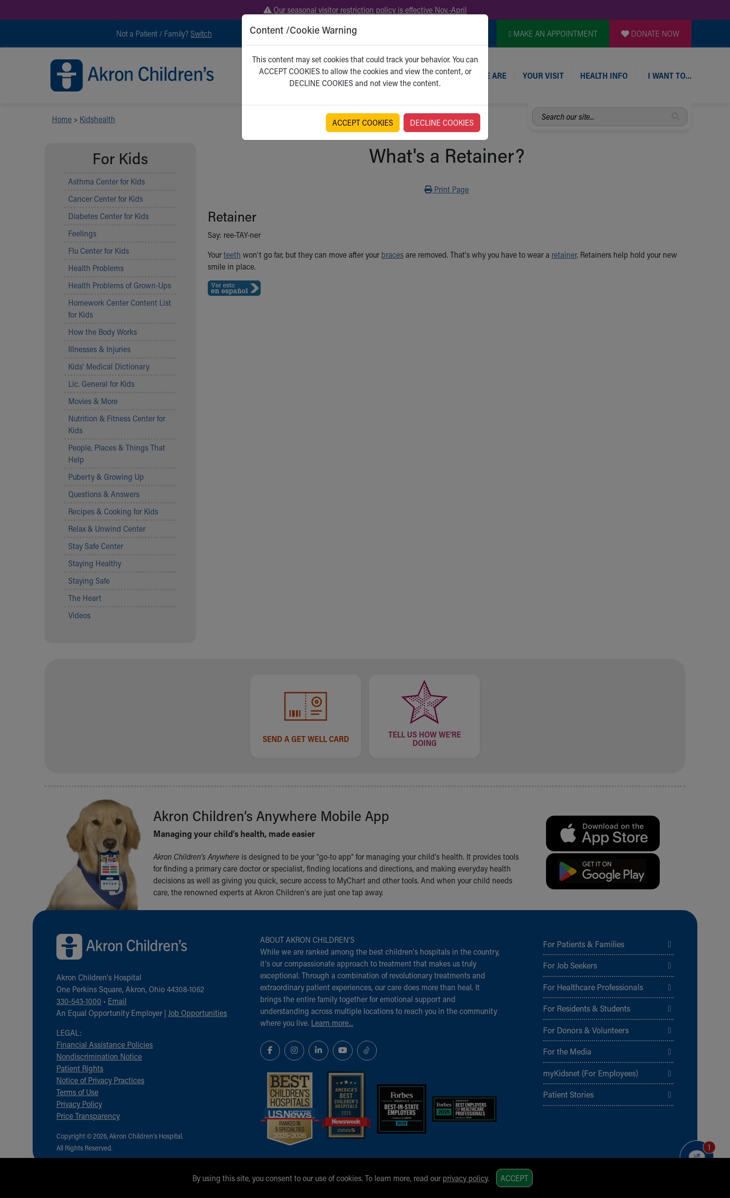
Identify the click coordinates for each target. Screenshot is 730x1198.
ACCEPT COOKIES (362, 122)
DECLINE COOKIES (442, 122)
